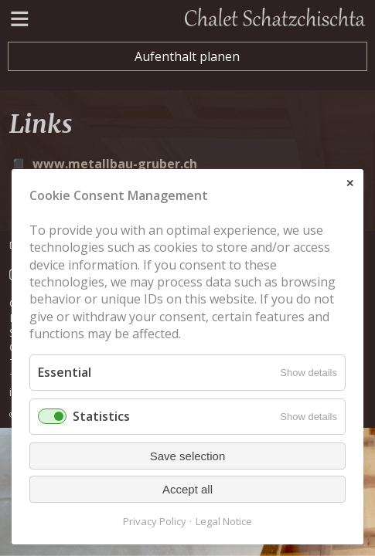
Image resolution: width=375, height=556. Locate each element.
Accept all (187, 489)
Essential (64, 372)
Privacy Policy (154, 522)
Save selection (188, 456)
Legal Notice (224, 522)
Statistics (101, 416)
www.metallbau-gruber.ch (114, 163)
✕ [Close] (350, 183)
